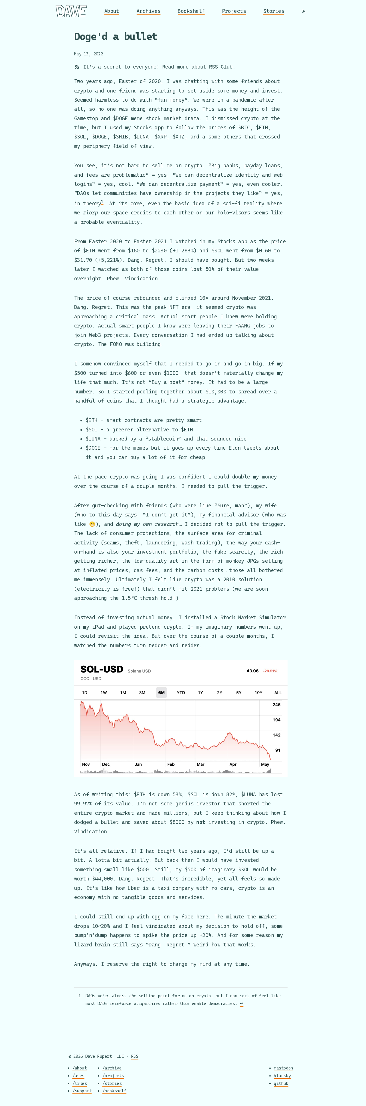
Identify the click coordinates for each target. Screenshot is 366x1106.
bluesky (282, 1075)
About (111, 11)
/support (82, 1091)
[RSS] (304, 11)
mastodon (283, 1068)
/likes (79, 1083)
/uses (78, 1075)
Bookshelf (191, 11)
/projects (113, 1075)
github (281, 1083)
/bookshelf (114, 1091)
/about (79, 1068)
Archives (149, 11)
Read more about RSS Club (197, 66)
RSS (134, 1056)
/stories (112, 1083)
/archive (112, 1068)
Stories (273, 11)
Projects (234, 11)
